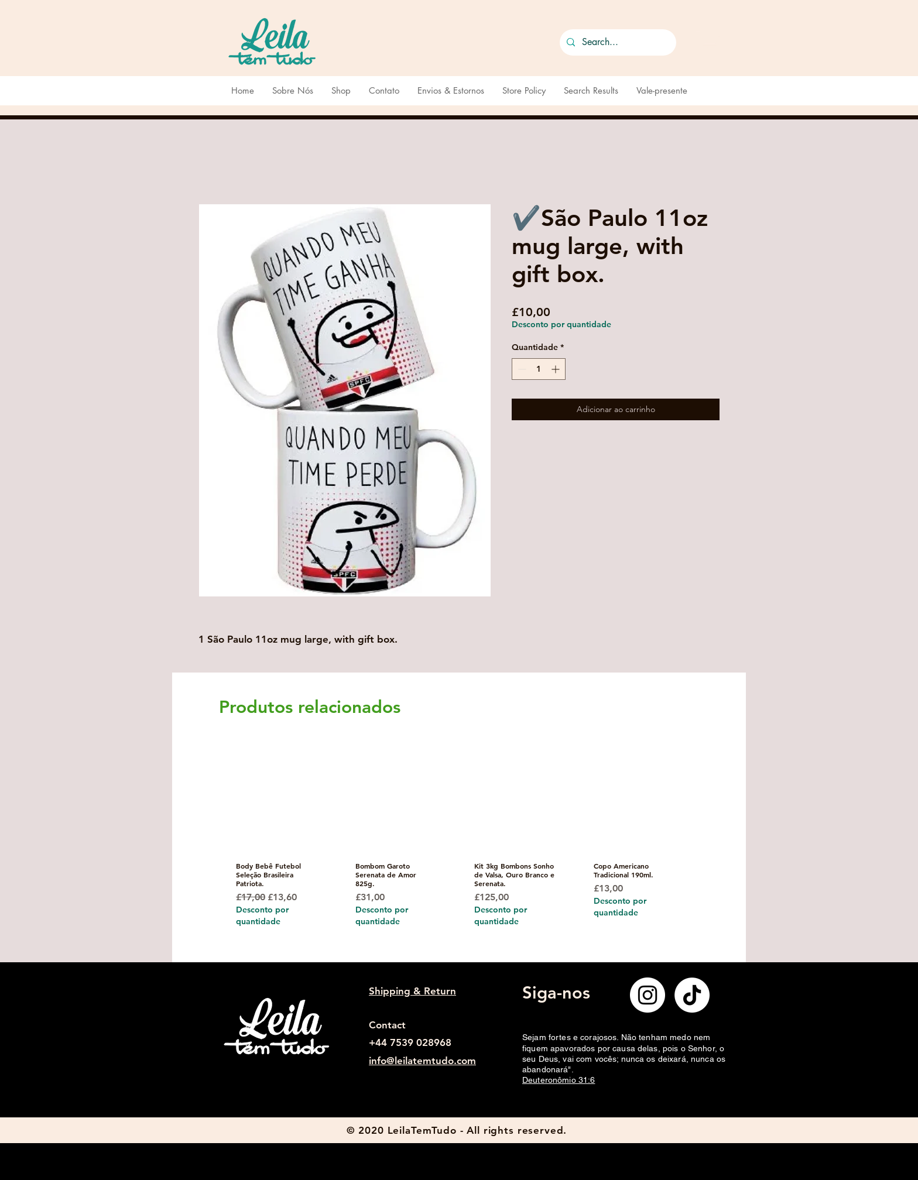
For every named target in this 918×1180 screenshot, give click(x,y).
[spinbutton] (538, 369)
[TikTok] (692, 995)
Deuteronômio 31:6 (558, 1080)
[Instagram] (647, 995)
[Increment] (556, 369)
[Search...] (617, 42)
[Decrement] (520, 369)
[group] (455, 850)
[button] (707, 39)
